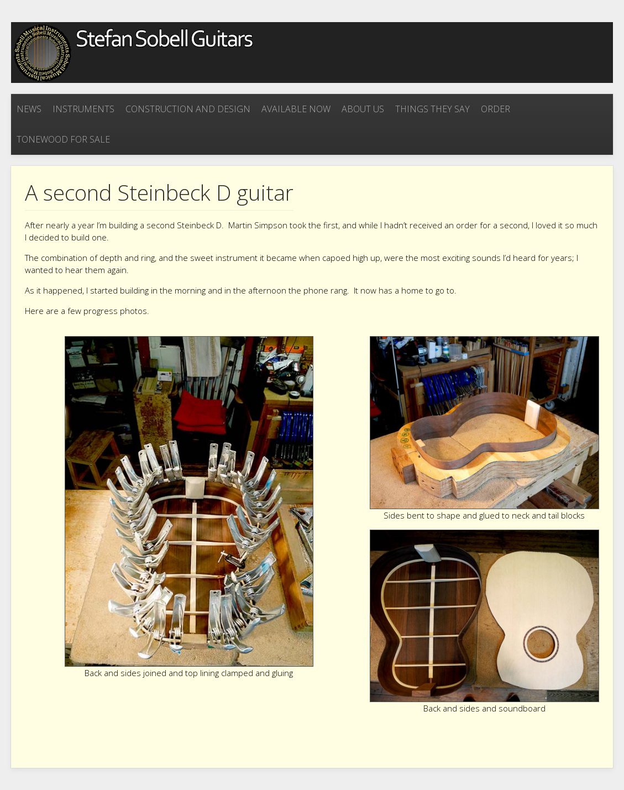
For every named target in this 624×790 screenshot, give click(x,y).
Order (495, 109)
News (29, 109)
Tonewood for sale (63, 139)
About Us (363, 109)
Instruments (83, 109)
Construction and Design (187, 109)
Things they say (432, 109)
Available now (296, 109)
